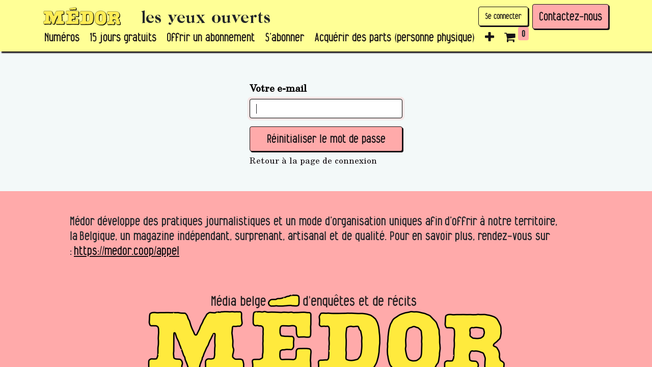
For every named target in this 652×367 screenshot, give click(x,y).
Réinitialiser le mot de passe (326, 139)
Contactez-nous (570, 16)
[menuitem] (62, 37)
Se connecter (503, 16)
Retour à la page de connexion (313, 160)
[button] (489, 37)
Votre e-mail (278, 88)
